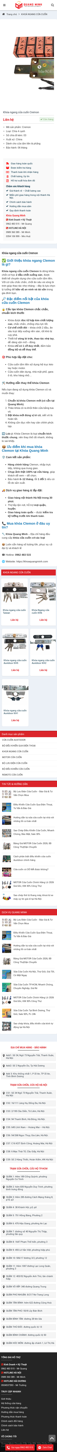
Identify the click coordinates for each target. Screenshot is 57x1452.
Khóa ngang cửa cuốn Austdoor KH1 (15, 712)
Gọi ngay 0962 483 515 (20, 1447)
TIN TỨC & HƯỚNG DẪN (15, 784)
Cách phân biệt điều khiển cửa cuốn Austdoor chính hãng (32, 858)
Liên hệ (5, 1430)
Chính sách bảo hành (21, 202)
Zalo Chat (45, 1447)
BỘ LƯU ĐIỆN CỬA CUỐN (14, 763)
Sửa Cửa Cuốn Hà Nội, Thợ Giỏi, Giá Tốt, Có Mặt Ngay (34, 973)
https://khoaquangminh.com (32, 561)
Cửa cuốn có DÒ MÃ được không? (30, 869)
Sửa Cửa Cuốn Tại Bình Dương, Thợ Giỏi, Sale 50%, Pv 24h (31, 1012)
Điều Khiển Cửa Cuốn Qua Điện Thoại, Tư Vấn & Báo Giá (33, 806)
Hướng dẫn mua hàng (12, 1412)
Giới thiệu (6, 1399)
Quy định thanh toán (20, 210)
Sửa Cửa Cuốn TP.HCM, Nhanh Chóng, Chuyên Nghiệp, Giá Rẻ (33, 986)
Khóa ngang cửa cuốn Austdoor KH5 (15, 661)
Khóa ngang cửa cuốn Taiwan (14, 611)
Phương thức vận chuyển (14, 1407)
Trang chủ (12, 14)
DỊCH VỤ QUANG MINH (14, 912)
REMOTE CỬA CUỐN (12, 774)
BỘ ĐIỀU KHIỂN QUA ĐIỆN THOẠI (19, 745)
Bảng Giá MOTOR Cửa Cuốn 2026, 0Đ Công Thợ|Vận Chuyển (32, 845)
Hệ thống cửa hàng (11, 1403)
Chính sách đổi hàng (12, 1421)
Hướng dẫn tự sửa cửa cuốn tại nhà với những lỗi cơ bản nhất (33, 819)
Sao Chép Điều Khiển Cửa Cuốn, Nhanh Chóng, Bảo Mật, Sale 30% (33, 832)
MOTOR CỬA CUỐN (12, 757)
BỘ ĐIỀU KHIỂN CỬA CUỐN (16, 769)
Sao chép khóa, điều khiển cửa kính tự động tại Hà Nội (33, 1025)
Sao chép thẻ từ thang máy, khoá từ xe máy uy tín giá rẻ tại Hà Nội (33, 897)
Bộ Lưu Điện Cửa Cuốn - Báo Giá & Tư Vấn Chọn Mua (32, 793)
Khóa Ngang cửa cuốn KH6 (40, 611)
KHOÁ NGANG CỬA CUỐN (34, 14)
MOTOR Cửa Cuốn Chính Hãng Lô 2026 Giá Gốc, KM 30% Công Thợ (33, 884)
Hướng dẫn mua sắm (20, 206)
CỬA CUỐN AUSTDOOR (14, 740)
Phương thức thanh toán (14, 1416)
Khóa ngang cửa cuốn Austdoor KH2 (43, 661)
